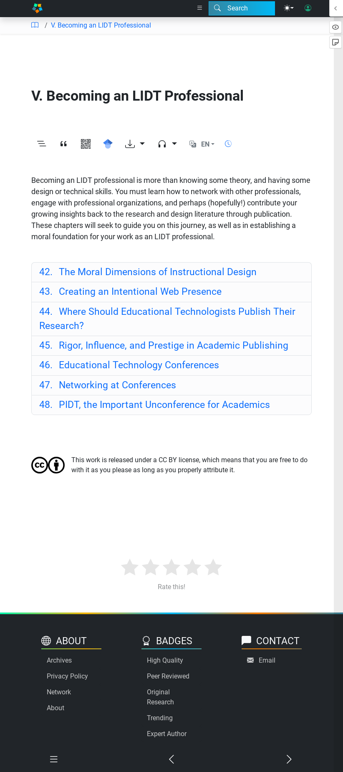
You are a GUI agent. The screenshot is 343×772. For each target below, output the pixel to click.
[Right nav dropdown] (200, 8)
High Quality (165, 660)
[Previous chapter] (171, 760)
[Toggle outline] (41, 144)
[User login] (308, 8)
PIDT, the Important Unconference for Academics (154, 404)
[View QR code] (86, 144)
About (55, 708)
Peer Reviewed (168, 676)
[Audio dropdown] (167, 144)
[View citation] (63, 144)
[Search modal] (242, 8)
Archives (59, 660)
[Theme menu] (288, 8)
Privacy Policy (67, 676)
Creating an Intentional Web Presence (130, 291)
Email (267, 660)
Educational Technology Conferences (129, 365)
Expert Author (167, 734)
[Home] (37, 8)
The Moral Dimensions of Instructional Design (148, 272)
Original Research (160, 697)
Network (59, 692)
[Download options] (135, 144)
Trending (160, 718)
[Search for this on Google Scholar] (108, 144)
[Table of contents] (34, 25)
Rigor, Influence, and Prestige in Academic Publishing (163, 345)
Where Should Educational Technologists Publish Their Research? (167, 319)
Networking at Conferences (107, 385)
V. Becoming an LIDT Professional (101, 25)
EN (205, 144)
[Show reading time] (228, 144)
